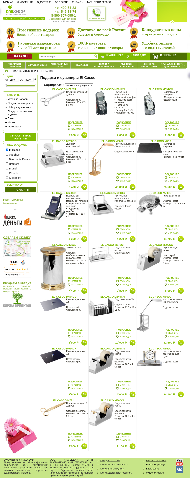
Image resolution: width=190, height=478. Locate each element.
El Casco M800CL (113, 400)
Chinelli (13, 173)
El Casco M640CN (112, 296)
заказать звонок (96, 14)
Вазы (11, 118)
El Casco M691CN (112, 89)
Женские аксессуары (149, 65)
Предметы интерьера (21, 103)
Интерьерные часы (59, 65)
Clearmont (15, 177)
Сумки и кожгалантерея (104, 65)
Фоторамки (14, 126)
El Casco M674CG (64, 296)
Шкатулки (82, 65)
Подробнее (75, 122)
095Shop (14, 154)
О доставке (44, 2)
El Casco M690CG (112, 192)
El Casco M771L (64, 400)
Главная (8, 2)
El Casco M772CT (64, 89)
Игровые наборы (18, 99)
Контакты (77, 2)
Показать (22, 189)
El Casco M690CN (64, 192)
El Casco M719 (160, 141)
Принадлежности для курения (172, 65)
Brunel (13, 168)
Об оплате (61, 2)
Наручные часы (37, 65)
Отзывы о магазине (156, 460)
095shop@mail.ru (155, 473)
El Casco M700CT (161, 192)
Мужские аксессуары (127, 65)
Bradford (14, 163)
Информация (25, 2)
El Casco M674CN (64, 348)
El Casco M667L (112, 141)
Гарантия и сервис (99, 2)
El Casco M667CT (161, 296)
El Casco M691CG (161, 89)
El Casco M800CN (112, 348)
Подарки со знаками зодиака (20, 113)
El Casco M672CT (113, 244)
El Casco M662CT (161, 348)
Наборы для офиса (19, 107)
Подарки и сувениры (14, 65)
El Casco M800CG (161, 244)
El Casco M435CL (64, 244)
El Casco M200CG (64, 141)
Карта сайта (152, 468)
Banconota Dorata (19, 159)
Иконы (12, 122)
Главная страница (155, 464)
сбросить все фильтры (20, 137)
